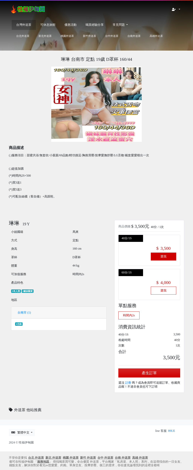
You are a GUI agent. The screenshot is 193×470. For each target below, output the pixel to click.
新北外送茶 (45, 36)
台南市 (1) (24, 312)
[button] (176, 9)
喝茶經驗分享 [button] (95, 24)
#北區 (19, 324)
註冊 (128, 382)
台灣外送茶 (23, 24)
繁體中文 (20, 432)
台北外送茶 (22, 36)
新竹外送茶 (89, 36)
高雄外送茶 (156, 36)
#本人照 (16, 291)
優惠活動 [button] (70, 24)
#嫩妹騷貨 (27, 291)
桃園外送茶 (67, 36)
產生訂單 (149, 373)
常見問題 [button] (119, 24)
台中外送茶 (111, 36)
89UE (171, 430)
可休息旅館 (47, 24)
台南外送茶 (134, 36)
